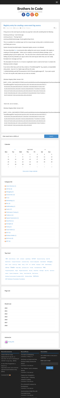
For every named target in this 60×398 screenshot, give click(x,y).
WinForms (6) (9, 238)
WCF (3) (8, 232)
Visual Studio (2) (10, 229)
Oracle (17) (9, 209)
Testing (21, 273)
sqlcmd (6, 273)
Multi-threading (48, 264)
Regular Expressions (23, 270)
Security (30, 270)
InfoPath (33, 264)
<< (15, 149)
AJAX (18, 258)
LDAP (43, 264)
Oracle (12, 267)
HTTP (27, 264)
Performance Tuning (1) (12, 212)
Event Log (14, 264)
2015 (6, 319)
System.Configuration (13, 273)
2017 (6, 322)
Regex (16, 270)
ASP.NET (34, 258)
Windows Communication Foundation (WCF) (14, 276)
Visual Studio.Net (27, 273)
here (15, 50)
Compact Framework (16, 261)
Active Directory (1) (11, 186)
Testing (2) (8, 226)
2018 (6, 325)
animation (22, 258)
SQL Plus (47, 270)
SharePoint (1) (10, 221)
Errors (10, 264)
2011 (6, 311)
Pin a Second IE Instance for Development (28, 385)
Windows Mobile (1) (11, 235)
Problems (28, 28)
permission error (25, 267)
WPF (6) (8, 241)
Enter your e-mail (45, 360)
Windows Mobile (28, 276)
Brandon (17, 28)
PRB (44, 267)
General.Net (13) (10, 194)
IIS (29, 264)
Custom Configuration (34, 261)
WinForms (36, 276)
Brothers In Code (30, 9)
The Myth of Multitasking (27, 354)
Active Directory (12, 258)
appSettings (27, 258)
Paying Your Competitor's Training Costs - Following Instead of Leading (28, 377)
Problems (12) (9, 215)
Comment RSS (5, 375)
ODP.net (7, 267)
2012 (6, 314)
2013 (6, 316)
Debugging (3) (10, 191)
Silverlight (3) (9, 223)
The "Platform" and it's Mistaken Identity (29, 369)
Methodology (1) (10, 200)
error (6, 264)
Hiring (23, 264)
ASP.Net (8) (9, 189)
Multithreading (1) (10, 206)
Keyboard (38, 264)
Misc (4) (8, 203)
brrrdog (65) (11, 341)
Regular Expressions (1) (12, 218)
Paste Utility (18, 267)
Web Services (35, 273)
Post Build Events (38, 267)
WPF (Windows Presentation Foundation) (15, 279)
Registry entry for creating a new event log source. (22, 25)
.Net (6, 258)
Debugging (49, 261)
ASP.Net (23, 28)
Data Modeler (43, 261)
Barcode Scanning (41, 258)
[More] (14, 360)
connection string (25, 261)
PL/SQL (31, 267)
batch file (48, 258)
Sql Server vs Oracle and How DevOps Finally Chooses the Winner (29, 361)
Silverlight (41, 270)
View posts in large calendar (30, 171)
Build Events (8, 261)
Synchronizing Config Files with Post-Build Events (29, 392)
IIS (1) (7, 197)
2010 (6, 308)
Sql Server (52, 270)
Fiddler (19, 264)
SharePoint (36, 270)
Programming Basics (9, 270)
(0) (55, 28)
